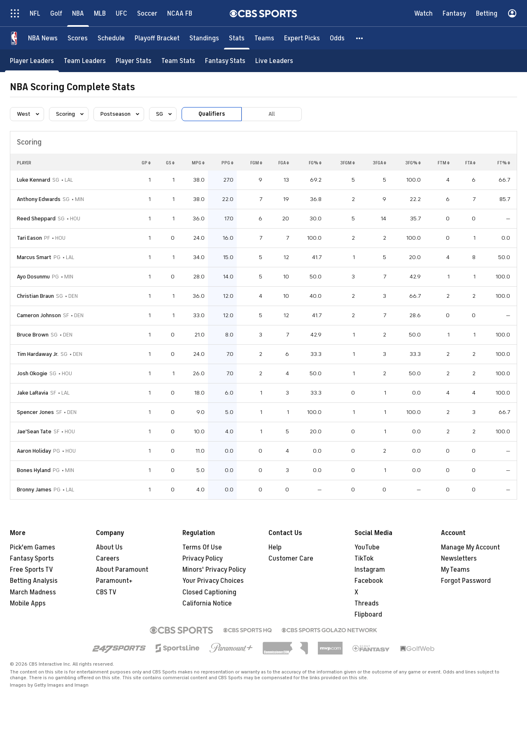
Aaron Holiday (34, 450)
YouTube (367, 547)
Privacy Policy (202, 558)
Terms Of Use (202, 547)
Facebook (368, 581)
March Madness (33, 592)
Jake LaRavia (32, 392)
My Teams (455, 570)
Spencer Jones (35, 412)
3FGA (379, 163)
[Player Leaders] (32, 60)
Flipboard (368, 614)
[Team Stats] (178, 60)
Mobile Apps (28, 603)
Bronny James (34, 489)
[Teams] (264, 38)
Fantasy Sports (32, 558)
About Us (109, 547)
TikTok (363, 558)
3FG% (413, 163)
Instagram (369, 570)
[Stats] (237, 38)
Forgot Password (466, 581)
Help (275, 547)
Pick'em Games (32, 547)
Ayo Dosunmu (33, 276)
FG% (315, 163)
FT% (503, 163)
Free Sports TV (31, 570)
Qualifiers (211, 113)
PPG (227, 163)
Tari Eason (29, 237)
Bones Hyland (34, 470)
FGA (283, 163)
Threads (366, 603)
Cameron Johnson (39, 315)
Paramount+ (114, 581)
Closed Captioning (209, 592)
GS (170, 163)
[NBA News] (43, 38)
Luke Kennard (33, 179)
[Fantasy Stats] (225, 60)
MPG (198, 163)
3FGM (347, 163)
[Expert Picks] (302, 38)
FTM (444, 163)
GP (146, 163)
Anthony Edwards (39, 199)
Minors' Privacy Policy (214, 570)
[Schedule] (111, 38)
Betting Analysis (34, 581)
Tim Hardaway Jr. (37, 354)
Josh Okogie (32, 373)
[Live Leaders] (274, 60)
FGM (256, 163)
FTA (470, 163)
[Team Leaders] (85, 60)
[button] (360, 38)
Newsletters (459, 558)
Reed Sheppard (36, 218)
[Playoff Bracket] (157, 38)
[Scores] (78, 38)
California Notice (207, 603)
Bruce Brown (33, 334)
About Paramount (122, 570)
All (271, 113)
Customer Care (290, 558)
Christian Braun (35, 295)
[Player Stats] (133, 60)
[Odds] (337, 38)
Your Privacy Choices (213, 581)
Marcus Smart (34, 257)
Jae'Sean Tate (34, 431)
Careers (107, 558)
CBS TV (106, 592)
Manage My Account (470, 547)
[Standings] (204, 38)
